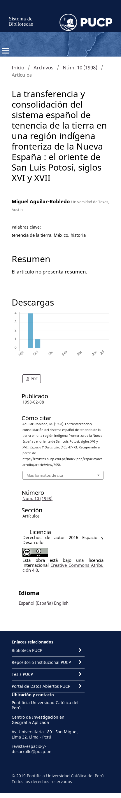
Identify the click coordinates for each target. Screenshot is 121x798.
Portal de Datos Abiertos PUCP (41, 686)
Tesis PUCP (22, 674)
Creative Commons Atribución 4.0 (63, 567)
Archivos (43, 67)
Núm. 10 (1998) (80, 67)
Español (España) (36, 603)
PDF (34, 378)
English (61, 603)
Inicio (18, 67)
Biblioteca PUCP (27, 650)
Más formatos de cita (45, 475)
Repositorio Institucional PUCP (41, 662)
